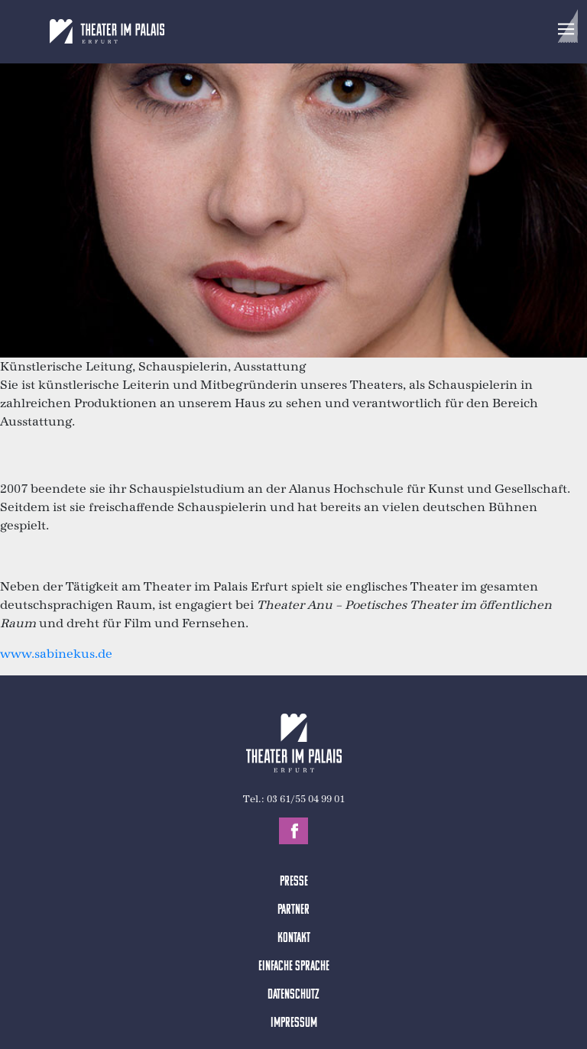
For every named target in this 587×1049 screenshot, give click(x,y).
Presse (294, 882)
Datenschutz (293, 995)
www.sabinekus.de (56, 653)
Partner (293, 910)
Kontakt (293, 938)
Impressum (294, 1023)
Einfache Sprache (293, 967)
